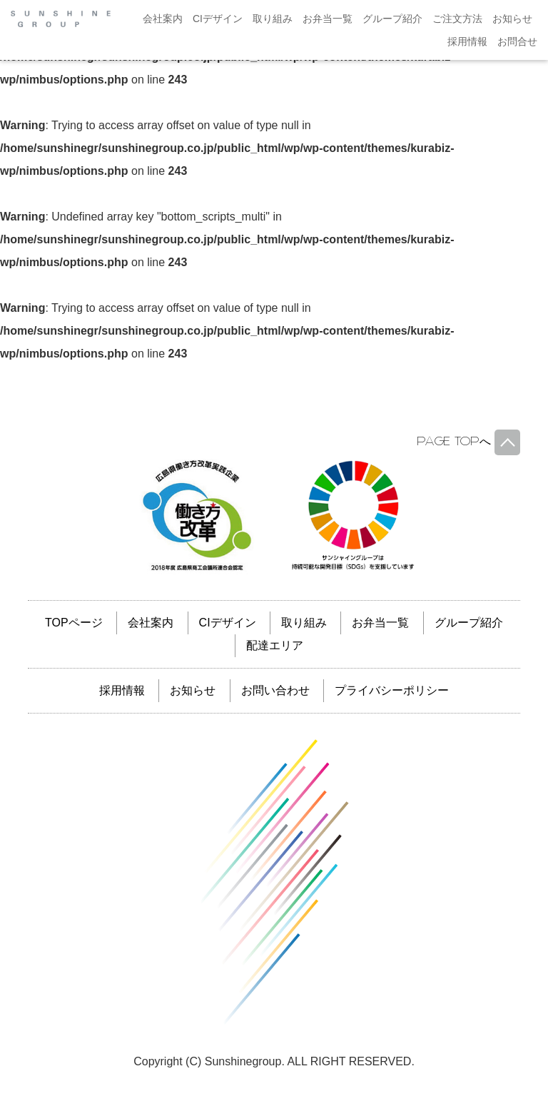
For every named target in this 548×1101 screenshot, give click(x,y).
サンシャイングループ (274, 882)
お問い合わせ (275, 690)
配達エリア (274, 645)
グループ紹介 (392, 18)
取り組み (273, 18)
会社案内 (163, 18)
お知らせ (512, 18)
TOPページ (74, 623)
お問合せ (517, 41)
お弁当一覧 (327, 18)
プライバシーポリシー (392, 690)
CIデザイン (218, 18)
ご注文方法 (457, 18)
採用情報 (467, 41)
